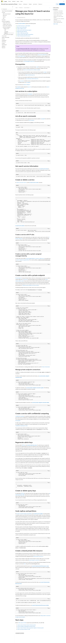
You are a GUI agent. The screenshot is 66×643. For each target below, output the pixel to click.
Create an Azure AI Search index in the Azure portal (26, 624)
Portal (57, 4)
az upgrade (28, 82)
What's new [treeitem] (5, 15)
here (25, 563)
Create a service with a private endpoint (24, 30)
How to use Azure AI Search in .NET (23, 629)
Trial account (62, 4)
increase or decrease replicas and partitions (24, 513)
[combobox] (7, 9)
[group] (33, 141)
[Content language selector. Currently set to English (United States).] (6, 641)
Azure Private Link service (38, 556)
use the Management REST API (28, 61)
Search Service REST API (42, 54)
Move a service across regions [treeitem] (8, 34)
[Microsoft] (2, 1)
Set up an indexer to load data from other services (26, 626)
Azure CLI (29, 86)
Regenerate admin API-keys (22, 31)
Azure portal (33, 48)
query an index (23, 622)
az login (45, 72)
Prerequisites (56, 9)
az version (22, 80)
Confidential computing (19, 416)
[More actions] (50, 8)
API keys (23, 445)
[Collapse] (13, 7)
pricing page (17, 420)
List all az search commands (58, 12)
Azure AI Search (26, 7)
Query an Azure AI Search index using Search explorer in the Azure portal (30, 627)
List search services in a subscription (23, 25)
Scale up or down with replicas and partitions (25, 34)
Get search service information (58, 13)
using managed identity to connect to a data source (35, 258)
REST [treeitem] (5, 30)
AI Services (21, 7)
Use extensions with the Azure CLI (32, 78)
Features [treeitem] (4, 16)
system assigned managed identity (23, 259)
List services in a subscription (58, 10)
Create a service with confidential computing (59, 19)
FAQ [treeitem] (3, 18)
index (19, 622)
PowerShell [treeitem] (6, 31)
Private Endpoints (18, 278)
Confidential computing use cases (21, 425)
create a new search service (21, 182)
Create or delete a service (21, 28)
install (37, 66)
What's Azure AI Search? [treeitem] (7, 13)
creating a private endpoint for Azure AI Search (30, 285)
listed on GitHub (26, 84)
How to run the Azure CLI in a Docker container (31, 69)
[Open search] (64, 1)
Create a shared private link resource (23, 35)
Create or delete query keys (58, 22)
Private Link (25, 279)
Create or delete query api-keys (22, 32)
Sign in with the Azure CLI (30, 74)
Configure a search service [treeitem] (7, 24)
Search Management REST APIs (23, 48)
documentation (31, 120)
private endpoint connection (34, 560)
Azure (16, 7)
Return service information (22, 27)
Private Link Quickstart (46, 366)
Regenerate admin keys (57, 20)
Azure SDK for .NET (21, 56)
